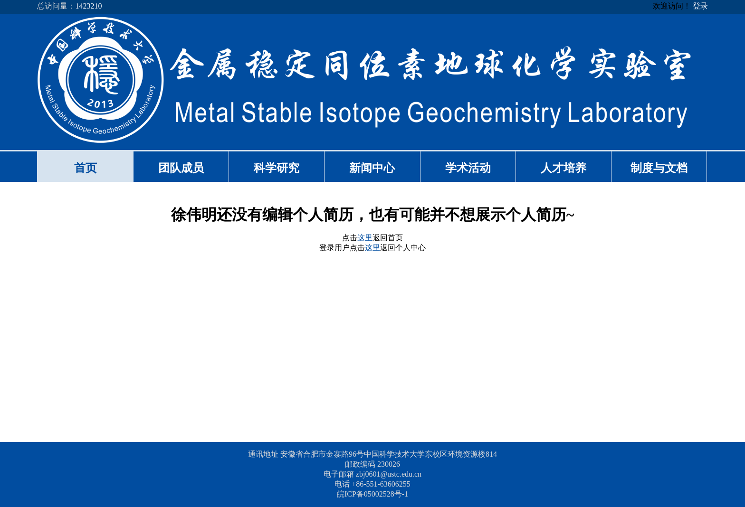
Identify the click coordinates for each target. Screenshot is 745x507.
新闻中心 (372, 168)
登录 (700, 6)
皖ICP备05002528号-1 (372, 494)
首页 (85, 168)
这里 (364, 238)
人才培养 (563, 168)
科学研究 (276, 168)
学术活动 (468, 168)
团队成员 (181, 168)
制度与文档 (659, 168)
